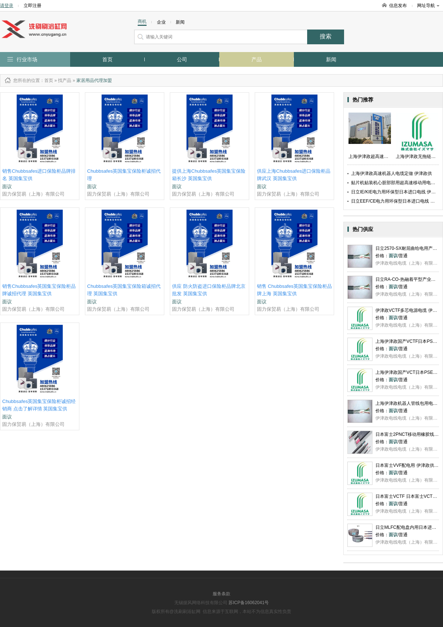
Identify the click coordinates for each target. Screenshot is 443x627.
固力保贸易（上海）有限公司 (33, 194)
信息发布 (398, 5)
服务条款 (221, 593)
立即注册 (32, 5)
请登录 (6, 5)
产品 (256, 59)
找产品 (64, 80)
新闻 (331, 59)
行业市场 (27, 59)
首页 (107, 59)
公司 (182, 59)
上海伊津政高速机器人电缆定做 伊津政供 (391, 173)
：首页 (46, 80)
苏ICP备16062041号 (249, 602)
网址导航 (428, 5)
